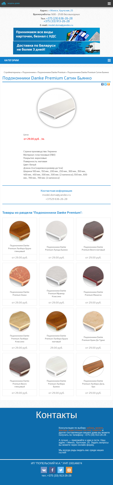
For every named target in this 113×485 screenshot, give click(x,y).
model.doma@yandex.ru (60, 25)
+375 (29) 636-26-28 (59, 18)
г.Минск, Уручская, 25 (61, 10)
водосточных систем (79, 430)
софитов (97, 430)
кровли (99, 428)
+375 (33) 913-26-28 (57, 21)
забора (90, 428)
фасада (63, 430)
